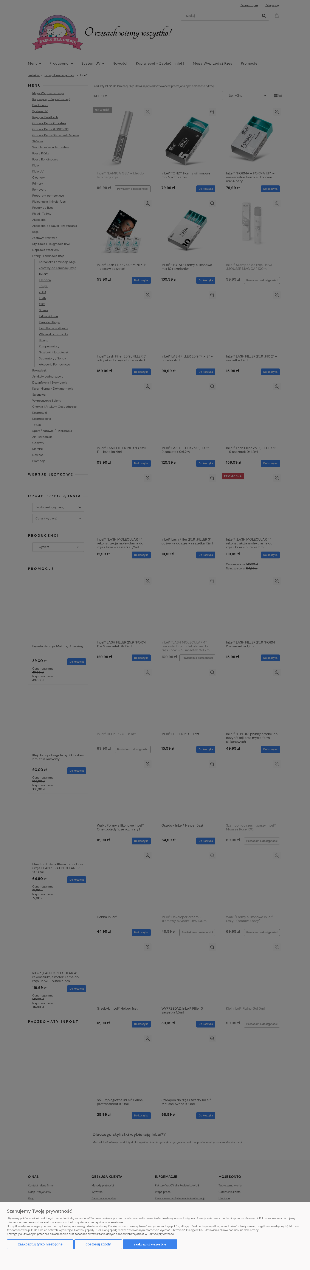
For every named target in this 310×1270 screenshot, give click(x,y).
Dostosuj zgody (98, 1244)
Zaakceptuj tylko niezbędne (40, 1244)
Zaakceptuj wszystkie (150, 1244)
